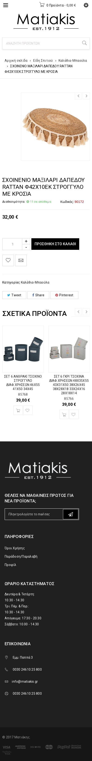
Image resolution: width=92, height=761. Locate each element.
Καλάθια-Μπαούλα (73, 60)
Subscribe (70, 514)
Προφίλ (10, 565)
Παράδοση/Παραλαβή (21, 556)
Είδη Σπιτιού (43, 60)
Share (38, 295)
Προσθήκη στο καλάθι (55, 244)
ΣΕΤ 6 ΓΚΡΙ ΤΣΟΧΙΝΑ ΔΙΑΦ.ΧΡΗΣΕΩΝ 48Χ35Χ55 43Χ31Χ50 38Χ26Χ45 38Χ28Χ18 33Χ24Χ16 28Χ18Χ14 (69, 385)
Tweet (14, 295)
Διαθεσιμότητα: (13, 201)
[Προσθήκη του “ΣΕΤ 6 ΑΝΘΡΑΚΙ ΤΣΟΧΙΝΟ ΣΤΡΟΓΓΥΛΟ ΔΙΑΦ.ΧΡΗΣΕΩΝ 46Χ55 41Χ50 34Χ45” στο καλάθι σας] (18, 410)
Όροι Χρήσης (15, 548)
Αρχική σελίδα (16, 60)
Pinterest (64, 295)
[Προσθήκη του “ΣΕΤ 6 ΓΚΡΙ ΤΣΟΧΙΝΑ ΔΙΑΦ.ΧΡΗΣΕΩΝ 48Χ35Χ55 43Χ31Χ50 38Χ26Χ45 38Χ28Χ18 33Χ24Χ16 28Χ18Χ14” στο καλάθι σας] (64, 414)
